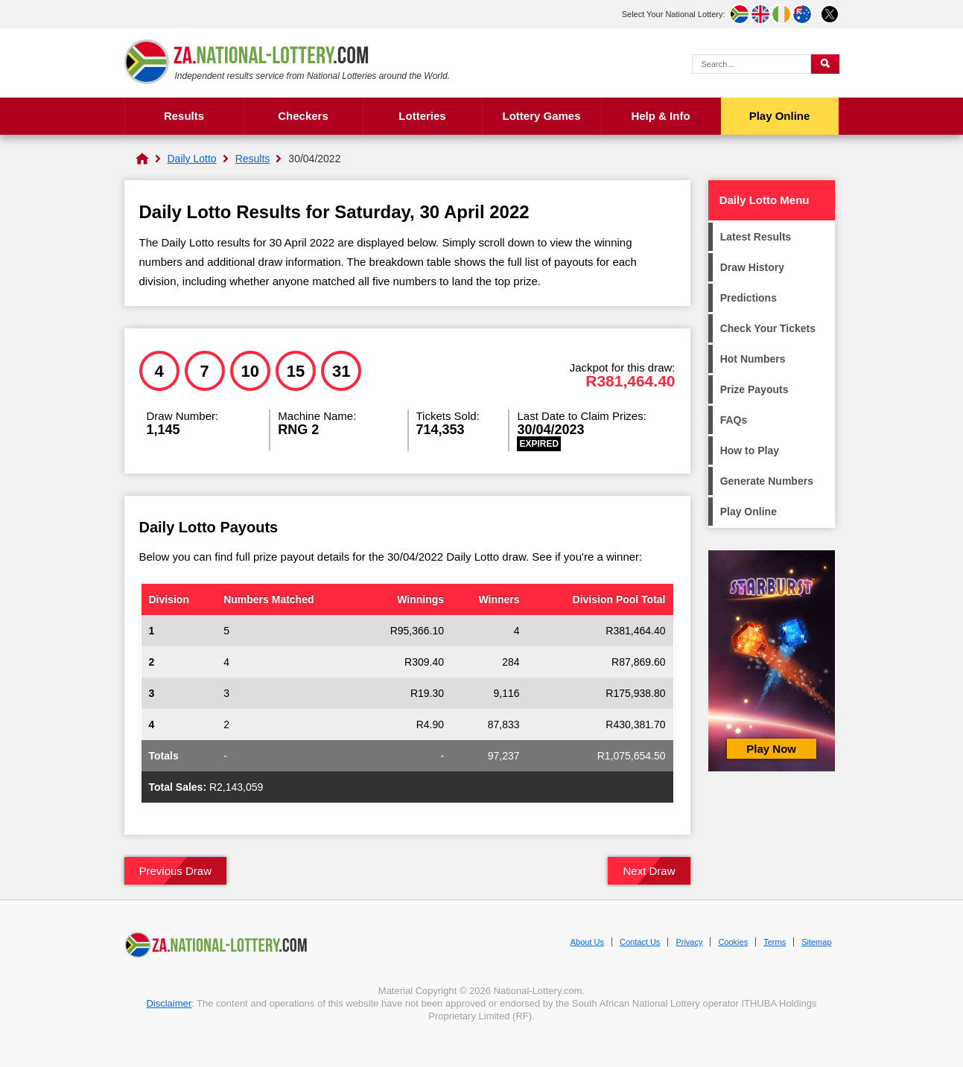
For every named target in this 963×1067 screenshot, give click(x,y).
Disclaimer (168, 1003)
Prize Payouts (754, 389)
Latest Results (756, 237)
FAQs (734, 420)
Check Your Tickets (768, 328)
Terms (774, 941)
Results (184, 115)
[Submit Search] (825, 64)
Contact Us (640, 941)
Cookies (733, 941)
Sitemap (816, 941)
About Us (587, 941)
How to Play (749, 450)
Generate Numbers (766, 481)
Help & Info (660, 115)
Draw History (752, 267)
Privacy (689, 941)
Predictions (748, 298)
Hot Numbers (753, 359)
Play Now (771, 748)
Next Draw (649, 870)
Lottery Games (541, 115)
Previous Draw (175, 870)
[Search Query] (751, 64)
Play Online (779, 115)
